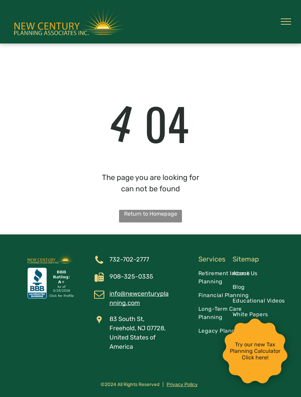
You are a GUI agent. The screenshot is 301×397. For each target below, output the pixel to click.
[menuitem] (226, 278)
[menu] (286, 21)
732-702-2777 (129, 259)
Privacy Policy (182, 384)
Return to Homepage (150, 213)
